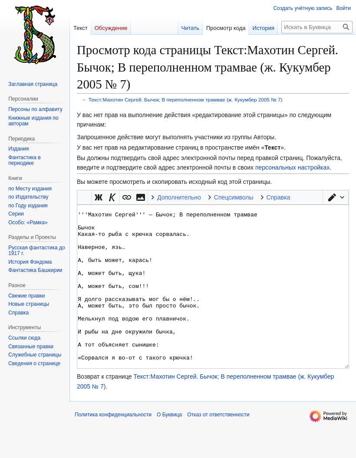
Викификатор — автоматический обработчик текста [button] (84, 197)
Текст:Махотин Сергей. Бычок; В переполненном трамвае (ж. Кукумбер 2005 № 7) (186, 99)
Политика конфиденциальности (113, 447)
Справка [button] (278, 197)
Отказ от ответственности (218, 447)
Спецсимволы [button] (234, 197)
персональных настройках (292, 167)
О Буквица (169, 447)
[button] (335, 197)
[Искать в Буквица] (317, 27)
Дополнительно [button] (179, 197)
